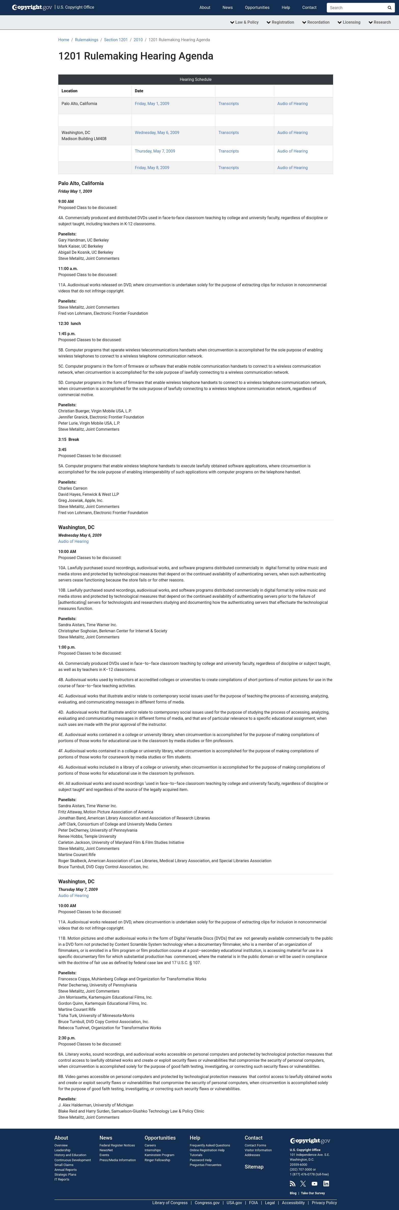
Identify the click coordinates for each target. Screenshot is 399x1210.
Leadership (62, 1150)
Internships (153, 1150)
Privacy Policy (324, 1202)
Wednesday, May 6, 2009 (157, 132)
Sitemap (254, 1167)
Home (63, 39)
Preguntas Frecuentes (205, 1165)
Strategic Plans (65, 1174)
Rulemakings (86, 39)
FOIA (253, 1202)
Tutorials (196, 1155)
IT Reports (61, 1179)
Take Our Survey (313, 1193)
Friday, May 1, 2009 (152, 103)
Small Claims (64, 1165)
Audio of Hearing (292, 103)
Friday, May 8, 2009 (152, 167)
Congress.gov (207, 1202)
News (228, 7)
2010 (138, 39)
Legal (270, 1202)
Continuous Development (72, 1160)
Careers (150, 1145)
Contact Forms (255, 1145)
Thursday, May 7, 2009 (155, 151)
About (205, 7)
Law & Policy (247, 22)
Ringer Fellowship (157, 1160)
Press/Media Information (117, 1160)
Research (382, 22)
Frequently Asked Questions (210, 1145)
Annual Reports (65, 1170)
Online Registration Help (207, 1150)
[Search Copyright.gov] (356, 7)
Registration (283, 22)
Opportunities (257, 7)
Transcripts (229, 103)
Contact (309, 7)
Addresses (252, 1155)
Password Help (201, 1160)
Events (104, 1155)
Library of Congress (170, 1202)
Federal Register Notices (117, 1145)
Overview (61, 1145)
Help (286, 7)
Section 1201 (116, 39)
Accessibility (293, 1202)
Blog (293, 1193)
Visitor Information (258, 1150)
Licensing (351, 22)
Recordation (318, 22)
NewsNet (106, 1150)
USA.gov (234, 1202)
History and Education (70, 1155)
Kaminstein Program (159, 1155)
